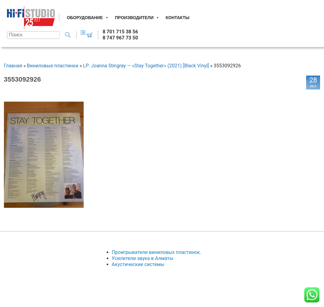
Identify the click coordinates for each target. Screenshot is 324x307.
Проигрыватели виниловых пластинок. (156, 252)
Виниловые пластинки (52, 66)
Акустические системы (138, 264)
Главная (13, 66)
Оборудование (88, 17)
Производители (137, 17)
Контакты (177, 17)
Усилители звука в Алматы (142, 258)
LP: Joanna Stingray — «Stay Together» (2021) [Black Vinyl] (146, 66)
